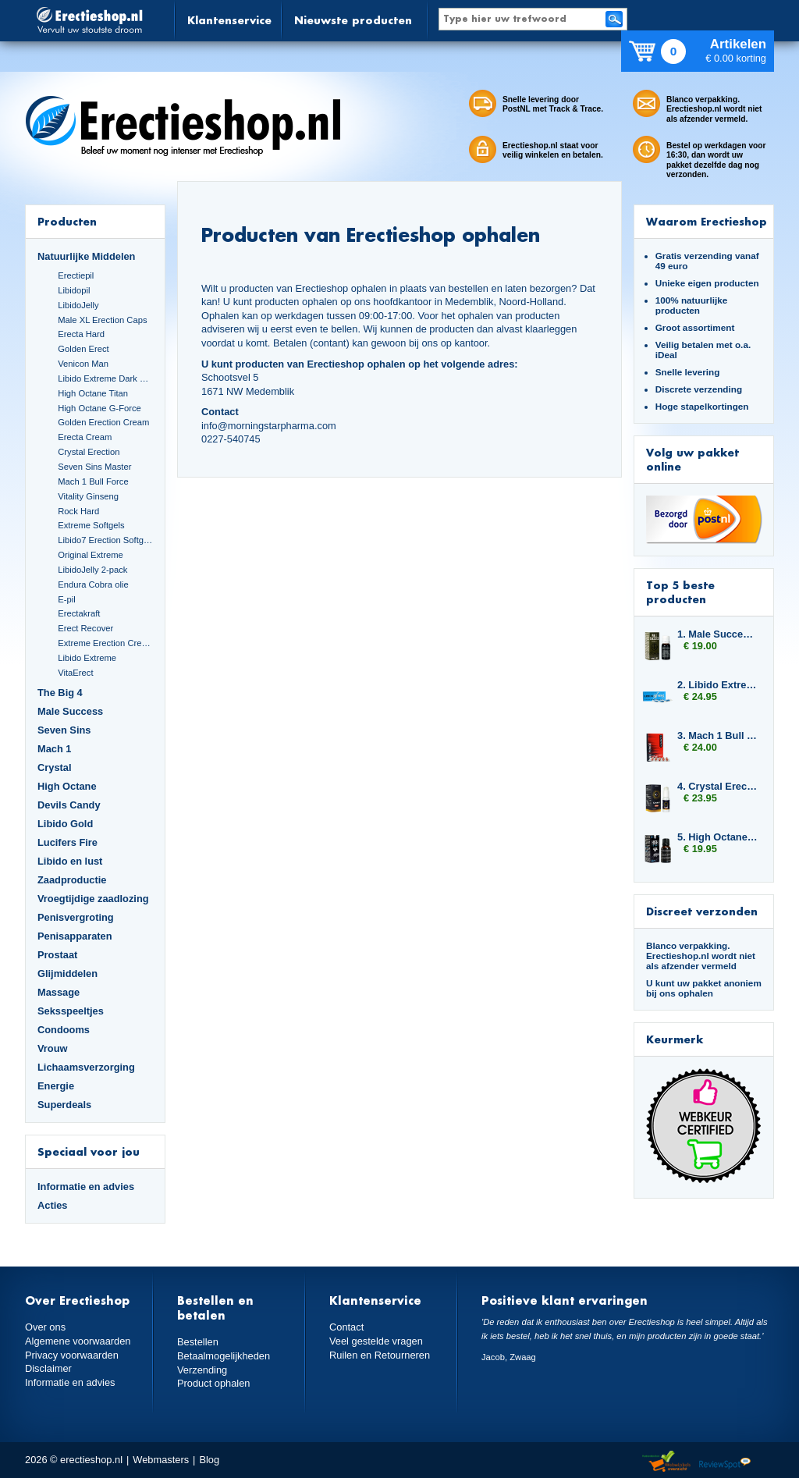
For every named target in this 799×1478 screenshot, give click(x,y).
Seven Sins (64, 730)
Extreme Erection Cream (105, 643)
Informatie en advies (85, 1186)
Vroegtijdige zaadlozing (93, 898)
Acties (52, 1205)
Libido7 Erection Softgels (105, 540)
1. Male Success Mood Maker (717, 634)
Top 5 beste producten (680, 592)
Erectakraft (79, 613)
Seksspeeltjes (70, 1011)
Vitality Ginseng (88, 496)
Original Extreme (90, 555)
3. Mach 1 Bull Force (717, 735)
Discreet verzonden (702, 911)
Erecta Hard (81, 334)
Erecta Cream (85, 437)
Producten (67, 221)
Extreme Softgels (91, 525)
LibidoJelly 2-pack (92, 569)
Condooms (63, 1030)
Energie (55, 1086)
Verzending (202, 1370)
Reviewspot (725, 1462)
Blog (209, 1460)
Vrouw (52, 1048)
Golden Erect (83, 349)
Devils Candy (69, 805)
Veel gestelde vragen (376, 1341)
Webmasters (161, 1460)
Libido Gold (65, 824)
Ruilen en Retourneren (379, 1355)
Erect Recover (85, 628)
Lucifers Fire (67, 842)
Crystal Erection (88, 452)
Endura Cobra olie (93, 584)
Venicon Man (83, 363)
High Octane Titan (93, 393)
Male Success (70, 711)
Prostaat (57, 955)
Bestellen (197, 1342)
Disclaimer (48, 1368)
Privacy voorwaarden (72, 1355)
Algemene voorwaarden (78, 1341)
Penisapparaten (74, 936)
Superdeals (64, 1104)
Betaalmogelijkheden (223, 1356)
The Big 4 (60, 692)
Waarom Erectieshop (706, 221)
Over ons (45, 1327)
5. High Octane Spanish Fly (717, 837)
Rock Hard (78, 511)
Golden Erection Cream (103, 422)
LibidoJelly (78, 305)
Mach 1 (54, 749)
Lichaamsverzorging (86, 1067)
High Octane (67, 786)
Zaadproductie (71, 880)
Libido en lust (69, 861)
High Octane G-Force (99, 408)
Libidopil (74, 290)
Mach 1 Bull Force (93, 481)
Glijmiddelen (67, 973)
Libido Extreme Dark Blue (105, 378)
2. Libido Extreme (717, 685)
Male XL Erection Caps (102, 320)
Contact (346, 1327)
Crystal (54, 767)
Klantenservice (229, 20)
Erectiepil (76, 275)
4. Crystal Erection (717, 786)
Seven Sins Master (94, 466)
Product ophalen (213, 1383)
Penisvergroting (75, 917)
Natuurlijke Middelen (86, 256)
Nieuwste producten (353, 20)
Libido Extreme (87, 658)
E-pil (66, 599)
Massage (58, 992)
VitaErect (75, 672)
